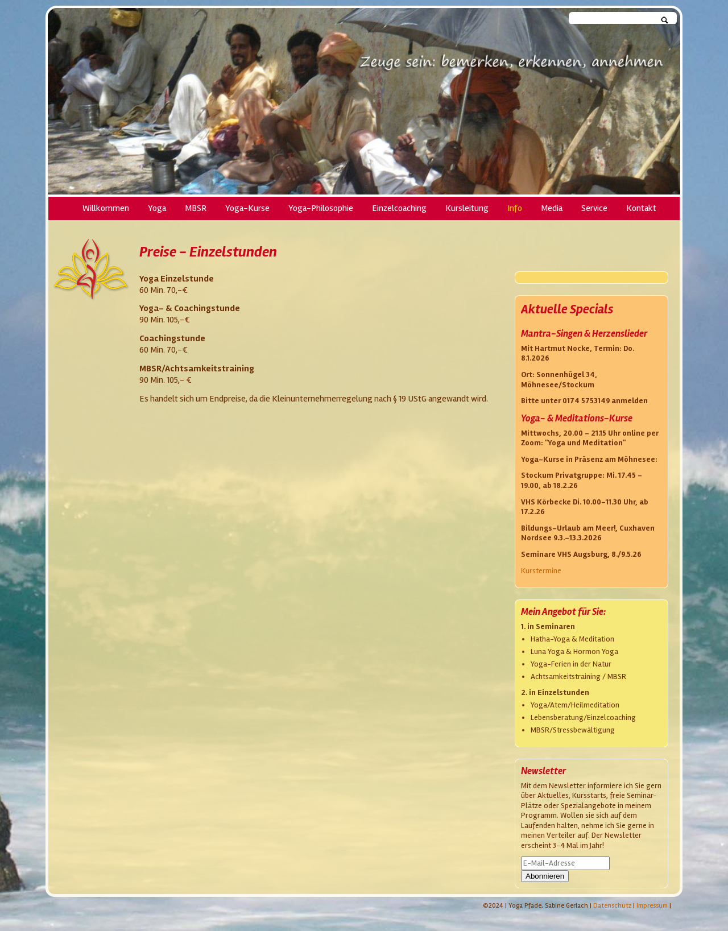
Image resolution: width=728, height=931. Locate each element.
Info (514, 208)
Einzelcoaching (399, 208)
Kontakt (641, 208)
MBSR (195, 208)
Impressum (652, 905)
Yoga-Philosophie (320, 208)
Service (594, 208)
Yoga (157, 208)
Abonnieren (545, 876)
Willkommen (105, 208)
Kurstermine (541, 571)
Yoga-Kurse (247, 208)
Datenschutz (612, 905)
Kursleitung (467, 208)
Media (551, 208)
